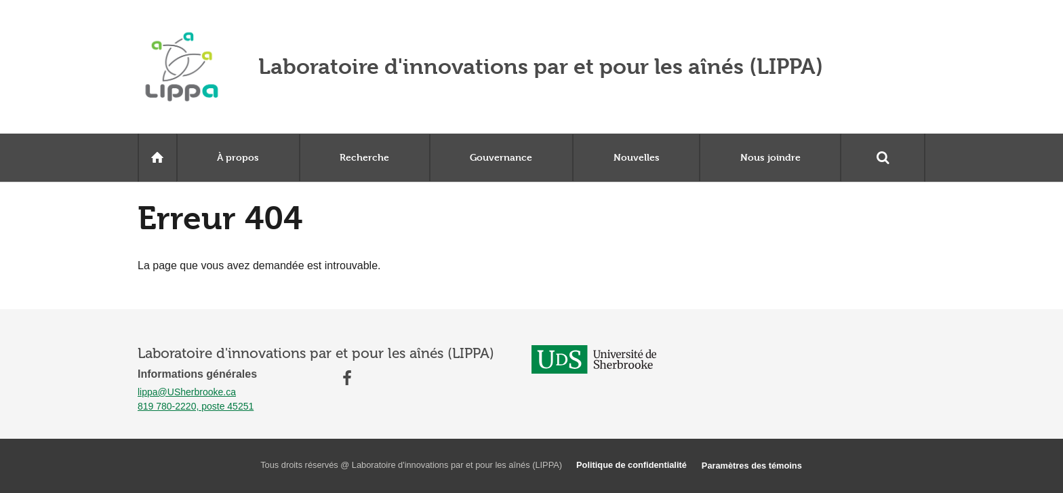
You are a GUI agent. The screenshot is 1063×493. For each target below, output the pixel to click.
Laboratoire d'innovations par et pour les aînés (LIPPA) (540, 66)
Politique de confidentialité (631, 465)
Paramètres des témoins (752, 465)
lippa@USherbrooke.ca (187, 392)
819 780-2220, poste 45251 (196, 406)
